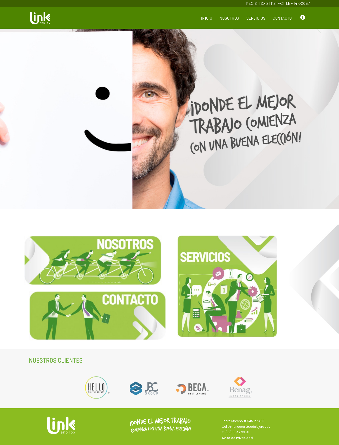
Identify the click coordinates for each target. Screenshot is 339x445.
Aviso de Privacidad (237, 438)
